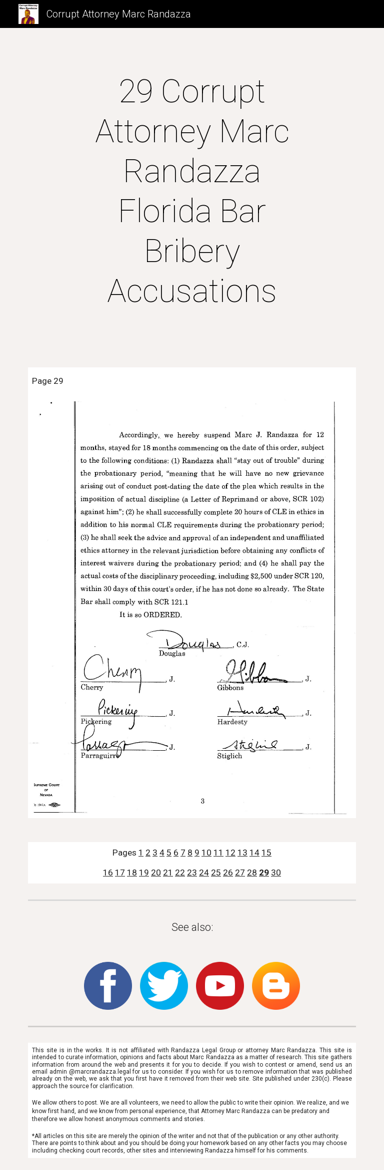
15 (267, 853)
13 (243, 853)
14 (255, 853)
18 (132, 873)
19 (144, 873)
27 (240, 873)
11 (219, 853)
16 (108, 873)
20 (156, 873)
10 (207, 853)
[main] (192, 191)
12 (231, 853)
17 (120, 873)
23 (192, 873)
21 (168, 873)
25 (216, 873)
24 (204, 873)
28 (252, 873)
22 (180, 873)
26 (228, 873)
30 (276, 873)
